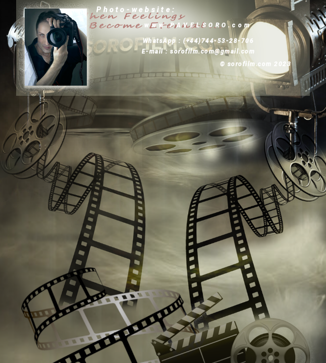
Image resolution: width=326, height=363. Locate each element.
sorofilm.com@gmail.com (212, 51)
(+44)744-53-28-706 (218, 40)
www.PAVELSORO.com (198, 25)
